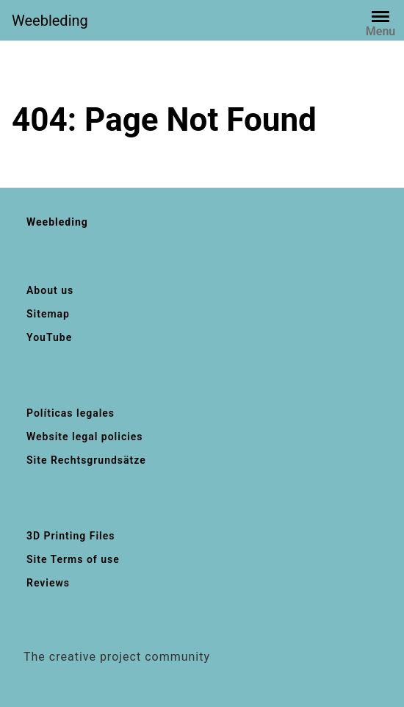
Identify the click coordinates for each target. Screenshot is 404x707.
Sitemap (48, 314)
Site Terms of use (73, 559)
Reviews (48, 583)
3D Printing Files (70, 536)
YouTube (49, 337)
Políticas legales (70, 413)
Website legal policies (84, 436)
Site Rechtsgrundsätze (86, 460)
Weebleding (50, 20)
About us (49, 290)
